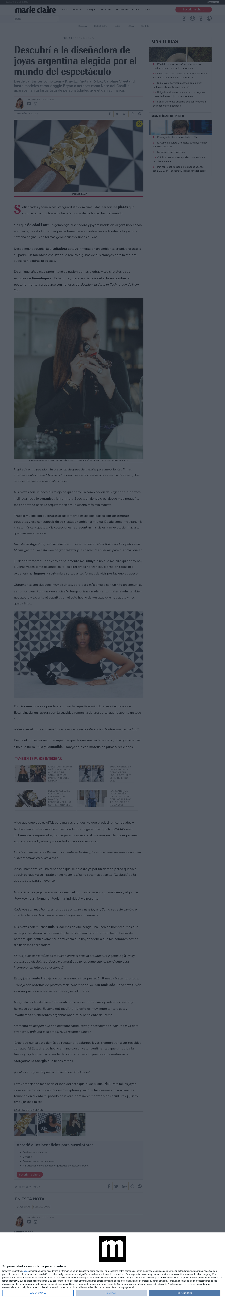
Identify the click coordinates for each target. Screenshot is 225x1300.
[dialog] (112, 1266)
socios (25, 1271)
